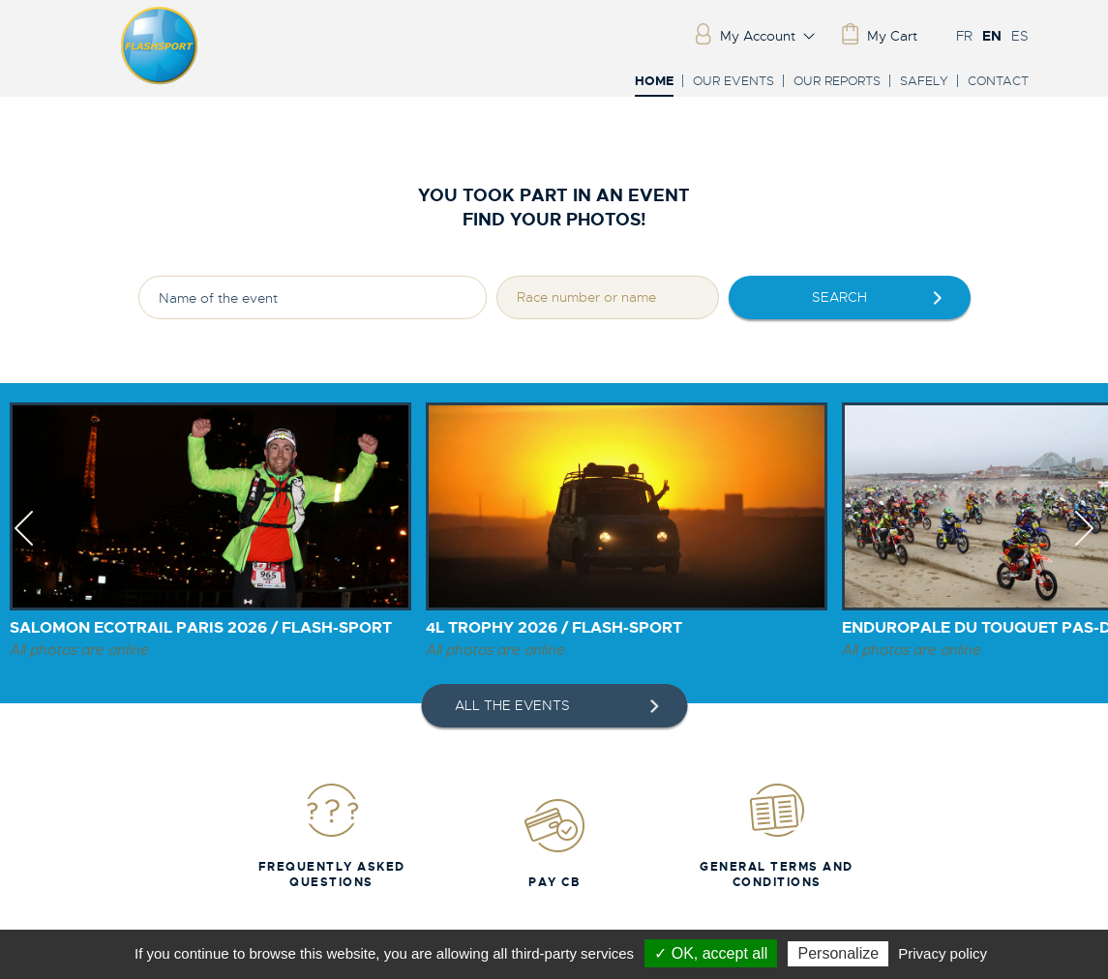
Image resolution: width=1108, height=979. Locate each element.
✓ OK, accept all (710, 953)
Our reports (837, 80)
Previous (24, 546)
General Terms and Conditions (776, 835)
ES (1020, 35)
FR (964, 35)
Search (839, 297)
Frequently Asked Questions (331, 835)
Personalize (838, 953)
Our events (733, 80)
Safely (924, 80)
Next (1084, 546)
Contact (998, 80)
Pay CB (554, 843)
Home (654, 81)
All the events (512, 705)
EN (992, 35)
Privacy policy (942, 953)
